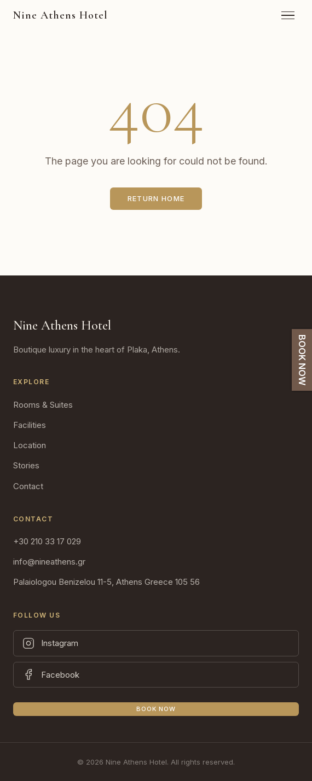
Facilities (29, 425)
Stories (26, 465)
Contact (28, 486)
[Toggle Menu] (288, 15)
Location (29, 445)
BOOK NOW (302, 359)
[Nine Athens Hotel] (60, 15)
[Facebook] (156, 675)
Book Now (156, 709)
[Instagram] (156, 643)
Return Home (156, 198)
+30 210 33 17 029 (47, 541)
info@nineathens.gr (49, 561)
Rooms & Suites (43, 405)
